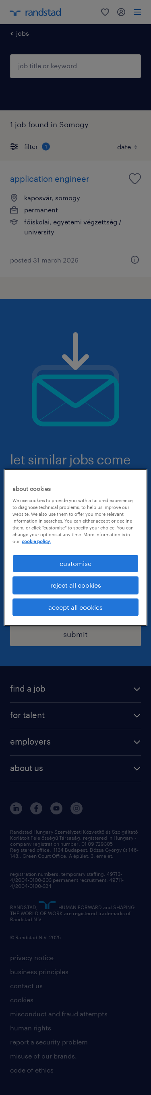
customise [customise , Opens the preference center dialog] (75, 563)
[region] (75, 547)
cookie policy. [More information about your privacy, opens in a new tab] (36, 541)
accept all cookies (75, 607)
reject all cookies (75, 585)
